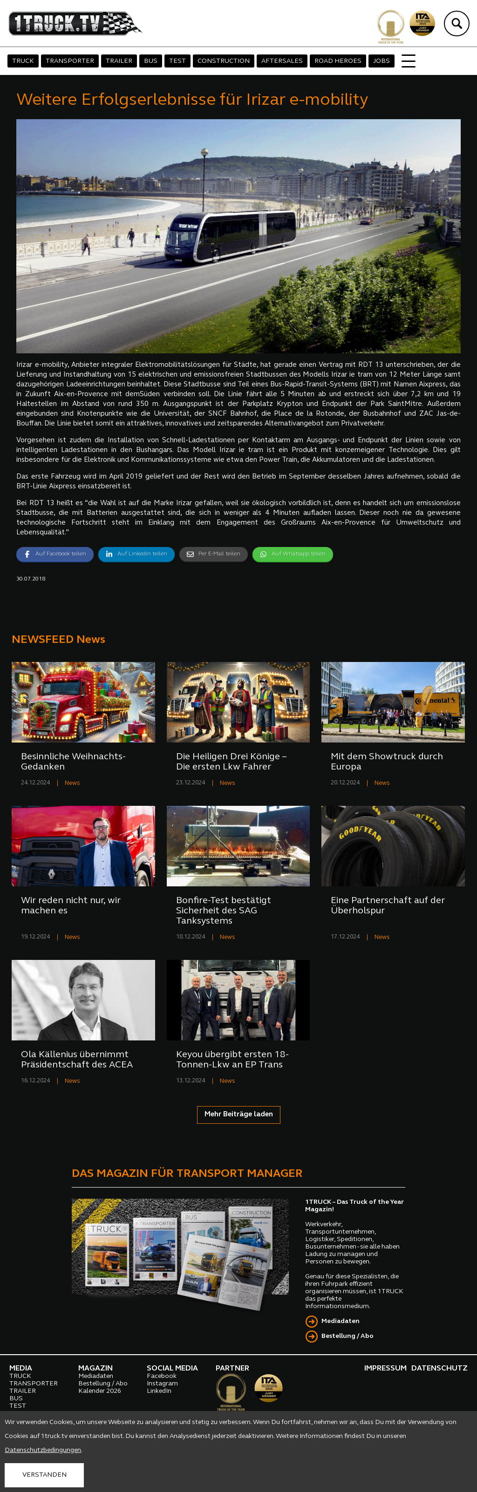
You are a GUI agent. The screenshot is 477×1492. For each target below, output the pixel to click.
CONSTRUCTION (224, 61)
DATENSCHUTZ (439, 1368)
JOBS (381, 61)
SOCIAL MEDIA (172, 1368)
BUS (150, 61)
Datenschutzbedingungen (43, 1450)
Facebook (162, 1376)
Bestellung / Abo (347, 1336)
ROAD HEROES (337, 61)
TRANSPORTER (70, 61)
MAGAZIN (95, 1368)
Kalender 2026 (99, 1391)
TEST (177, 61)
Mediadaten (340, 1321)
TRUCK (23, 61)
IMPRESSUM (385, 1368)
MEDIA (20, 1368)
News (72, 783)
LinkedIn (159, 1391)
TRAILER (119, 61)
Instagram (162, 1383)
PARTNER (232, 1368)
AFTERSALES (282, 61)
